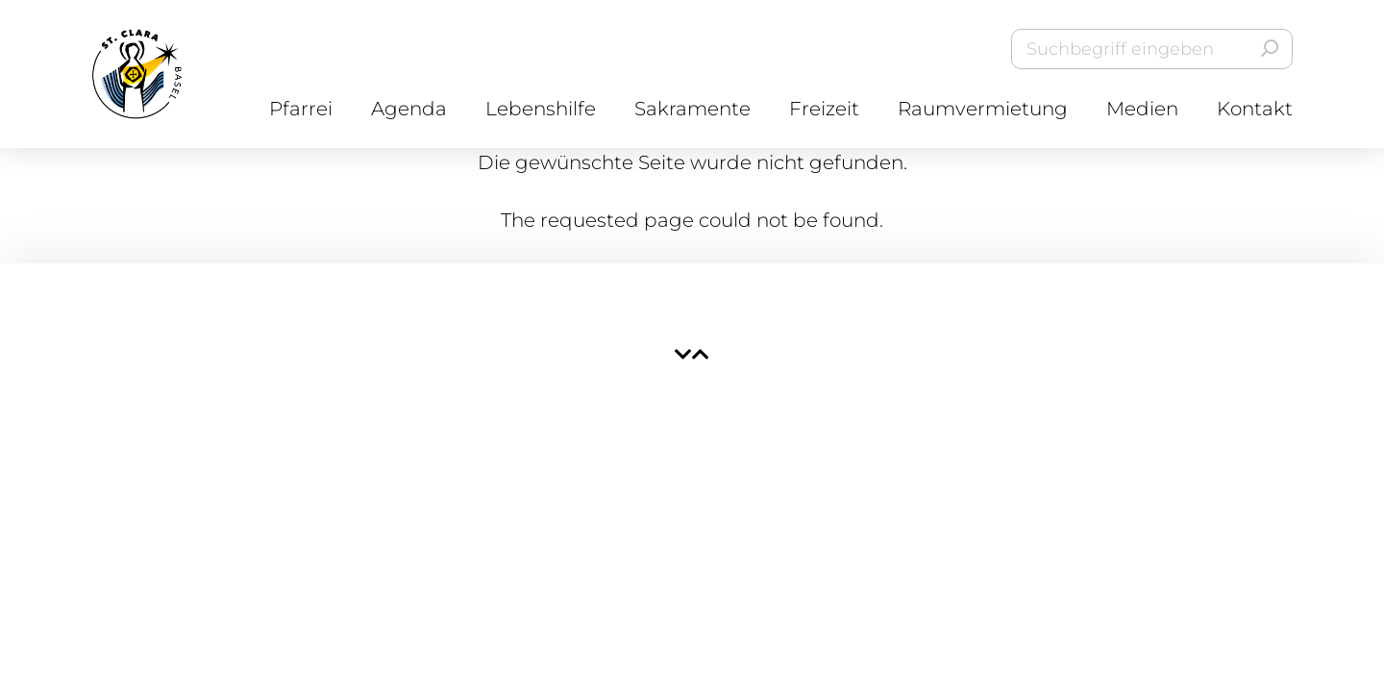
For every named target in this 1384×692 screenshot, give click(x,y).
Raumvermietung (983, 108)
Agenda (409, 108)
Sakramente (692, 108)
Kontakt (1255, 108)
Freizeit (824, 108)
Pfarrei (301, 108)
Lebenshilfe (540, 108)
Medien (1142, 108)
